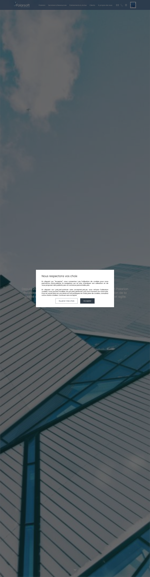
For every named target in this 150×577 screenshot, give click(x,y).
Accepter (87, 301)
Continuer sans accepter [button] (68, 295)
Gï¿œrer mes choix (66, 301)
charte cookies (52, 295)
